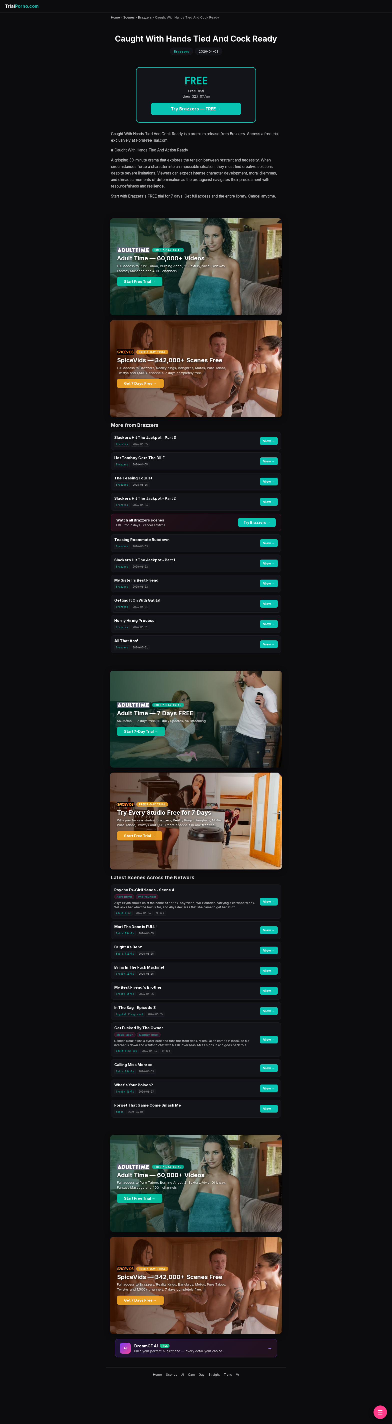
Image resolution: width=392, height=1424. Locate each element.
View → (269, 441)
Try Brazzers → (257, 522)
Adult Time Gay (126, 1051)
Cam (191, 1374)
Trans (228, 1374)
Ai (182, 1374)
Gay (201, 1374)
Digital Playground (129, 1014)
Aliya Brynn (124, 897)
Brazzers (145, 17)
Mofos (120, 1112)
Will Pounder (147, 897)
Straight (214, 1374)
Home (115, 17)
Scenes (129, 17)
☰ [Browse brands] (380, 1412)
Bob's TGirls (125, 933)
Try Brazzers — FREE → (196, 108)
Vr (237, 1374)
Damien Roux (148, 1034)
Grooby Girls (125, 973)
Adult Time (123, 913)
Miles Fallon (124, 1034)
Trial (21, 6)
